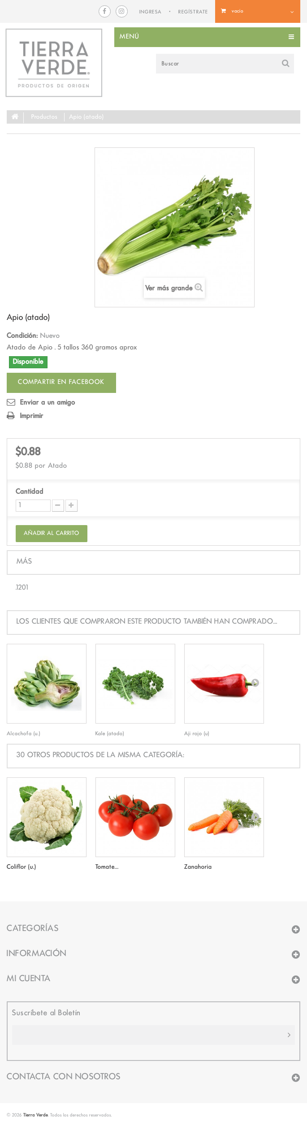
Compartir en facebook (61, 382)
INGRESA (150, 12)
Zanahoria (198, 867)
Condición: (22, 336)
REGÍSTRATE (193, 12)
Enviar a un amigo (47, 402)
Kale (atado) (109, 734)
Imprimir (31, 416)
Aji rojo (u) (196, 734)
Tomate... (107, 867)
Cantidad (29, 492)
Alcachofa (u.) (23, 734)
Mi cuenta (29, 978)
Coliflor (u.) (21, 867)
